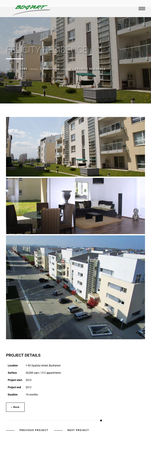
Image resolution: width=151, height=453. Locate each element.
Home (24, 69)
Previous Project (34, 430)
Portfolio (51, 69)
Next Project (78, 430)
